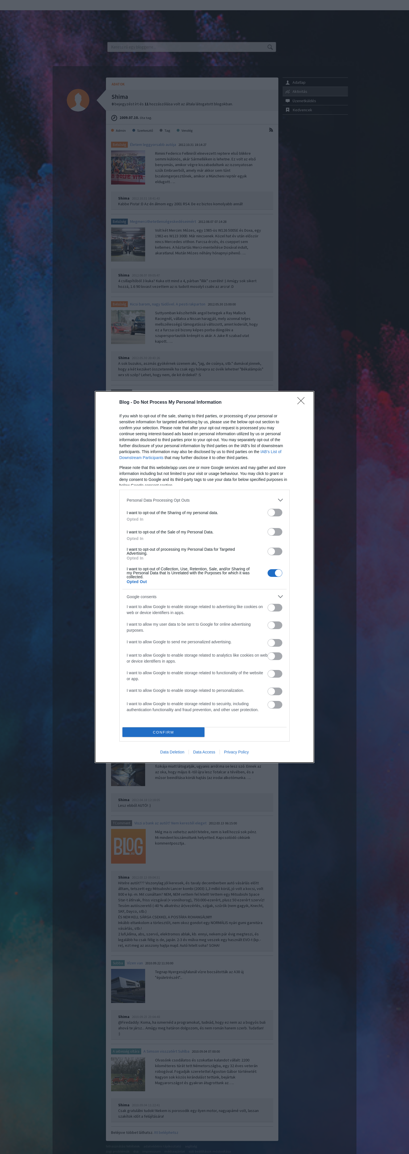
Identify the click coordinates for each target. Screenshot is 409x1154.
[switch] (275, 512)
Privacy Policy (236, 752)
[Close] (302, 402)
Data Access (204, 752)
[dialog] (204, 577)
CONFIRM (163, 732)
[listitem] (204, 500)
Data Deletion (172, 752)
